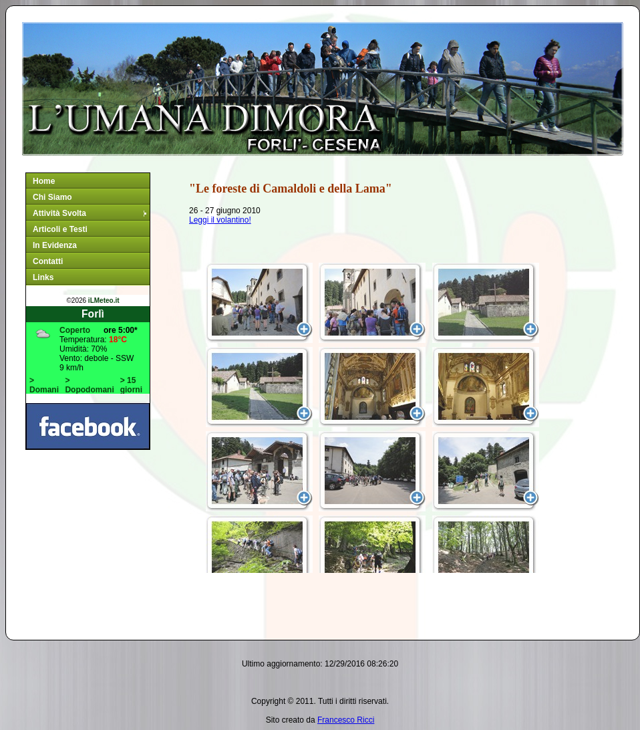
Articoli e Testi (60, 229)
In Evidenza (55, 245)
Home (44, 181)
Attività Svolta (90, 213)
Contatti (48, 261)
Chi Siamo (52, 197)
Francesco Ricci (345, 720)
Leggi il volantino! (220, 220)
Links (43, 277)
